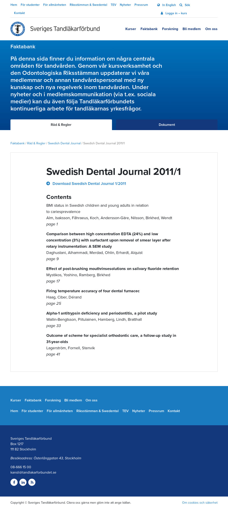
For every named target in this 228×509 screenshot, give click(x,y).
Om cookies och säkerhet (200, 503)
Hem (13, 5)
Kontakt (19, 13)
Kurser (130, 29)
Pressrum (141, 5)
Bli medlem (192, 29)
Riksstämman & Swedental (88, 5)
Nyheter (125, 5)
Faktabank (149, 29)
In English (168, 5)
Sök (187, 5)
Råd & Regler (36, 143)
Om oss (211, 29)
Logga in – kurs (176, 13)
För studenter (30, 5)
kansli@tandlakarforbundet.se (33, 472)
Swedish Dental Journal (64, 143)
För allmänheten (54, 5)
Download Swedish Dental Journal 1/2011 (88, 183)
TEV (113, 5)
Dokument (167, 125)
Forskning (170, 29)
